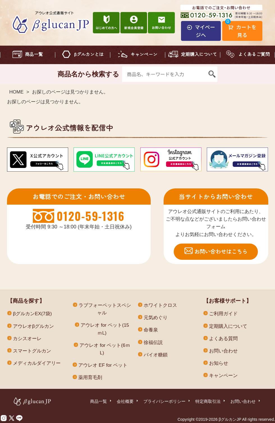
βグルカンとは (89, 54)
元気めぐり (156, 317)
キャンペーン (143, 54)
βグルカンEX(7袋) (32, 313)
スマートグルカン (32, 351)
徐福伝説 (153, 342)
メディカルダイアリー (37, 363)
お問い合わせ (223, 351)
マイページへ (201, 31)
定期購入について (199, 54)
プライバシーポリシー (167, 401)
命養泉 (151, 330)
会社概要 (128, 401)
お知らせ (218, 363)
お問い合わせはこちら (220, 251)
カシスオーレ (27, 338)
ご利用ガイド (223, 313)
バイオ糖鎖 (156, 354)
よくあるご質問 (254, 54)
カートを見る (242, 31)
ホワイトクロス (160, 305)
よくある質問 (223, 338)
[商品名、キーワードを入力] (164, 74)
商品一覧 (34, 54)
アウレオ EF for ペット (102, 365)
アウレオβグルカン (33, 326)
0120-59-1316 (90, 216)
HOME (16, 92)
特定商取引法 (210, 401)
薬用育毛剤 (90, 377)
